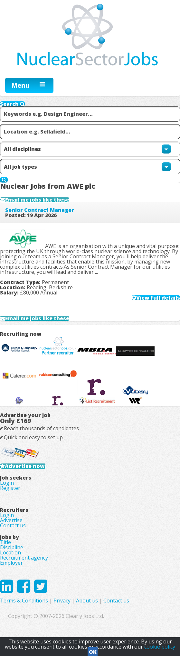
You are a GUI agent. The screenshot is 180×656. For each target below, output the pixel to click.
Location (10, 552)
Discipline (11, 547)
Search (12, 103)
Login (7, 482)
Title (5, 542)
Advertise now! (25, 466)
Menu (20, 85)
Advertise (11, 520)
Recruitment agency (24, 557)
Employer (11, 562)
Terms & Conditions (24, 600)
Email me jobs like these (37, 199)
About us (87, 600)
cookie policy (159, 646)
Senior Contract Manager (39, 210)
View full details (158, 297)
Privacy (62, 600)
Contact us (13, 525)
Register (10, 488)
